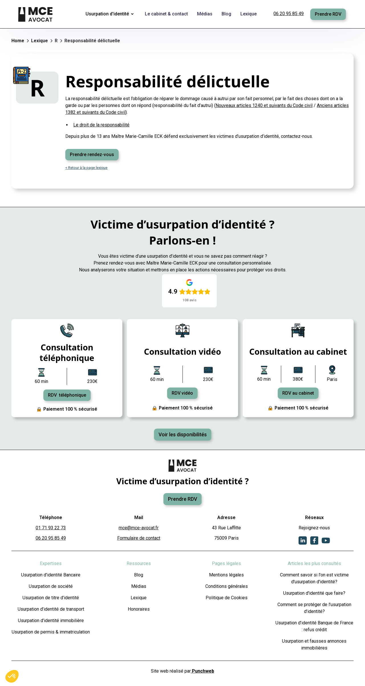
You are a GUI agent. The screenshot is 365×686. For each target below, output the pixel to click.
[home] (36, 14)
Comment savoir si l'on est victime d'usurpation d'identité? (314, 578)
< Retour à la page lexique (86, 168)
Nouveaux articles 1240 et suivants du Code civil (264, 105)
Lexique (139, 597)
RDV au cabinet (298, 393)
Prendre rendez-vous (92, 154)
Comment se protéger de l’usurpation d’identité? (314, 608)
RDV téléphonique (67, 395)
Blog (138, 575)
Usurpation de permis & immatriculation (51, 632)
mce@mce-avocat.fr (139, 527)
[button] (110, 14)
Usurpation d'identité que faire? (314, 593)
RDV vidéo (182, 393)
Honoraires (139, 609)
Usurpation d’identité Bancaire (50, 575)
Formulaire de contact (138, 538)
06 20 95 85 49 (288, 13)
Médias (138, 586)
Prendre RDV (328, 14)
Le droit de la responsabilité (101, 125)
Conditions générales (226, 586)
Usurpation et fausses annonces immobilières (314, 644)
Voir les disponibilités (183, 434)
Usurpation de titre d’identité (51, 597)
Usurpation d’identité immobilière (51, 620)
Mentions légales (226, 575)
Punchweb (202, 671)
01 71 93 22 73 (51, 527)
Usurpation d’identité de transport (51, 609)
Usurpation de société (51, 586)
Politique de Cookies (227, 597)
